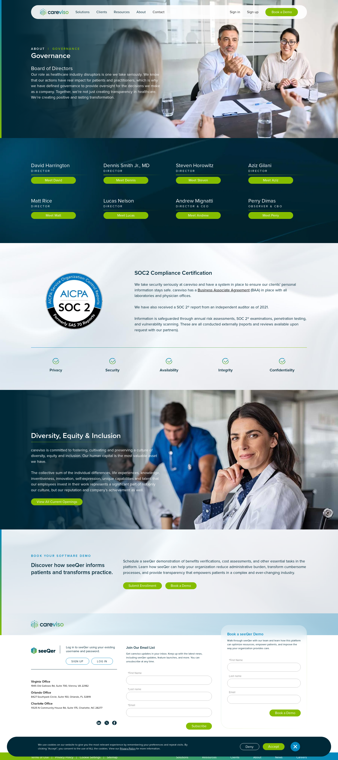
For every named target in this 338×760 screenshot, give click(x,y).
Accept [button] (273, 746)
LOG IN (102, 661)
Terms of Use (40, 757)
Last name (235, 676)
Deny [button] (250, 746)
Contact (158, 11)
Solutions (182, 757)
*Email (131, 705)
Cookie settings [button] (224, 746)
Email (232, 692)
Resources (209, 757)
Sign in (235, 11)
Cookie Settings (90, 757)
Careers (301, 757)
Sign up (252, 11)
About (38, 48)
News (279, 757)
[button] (82, 12)
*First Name (135, 673)
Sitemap (112, 757)
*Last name (134, 689)
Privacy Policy (128, 749)
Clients (234, 757)
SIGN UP (77, 661)
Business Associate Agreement (224, 290)
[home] (54, 12)
